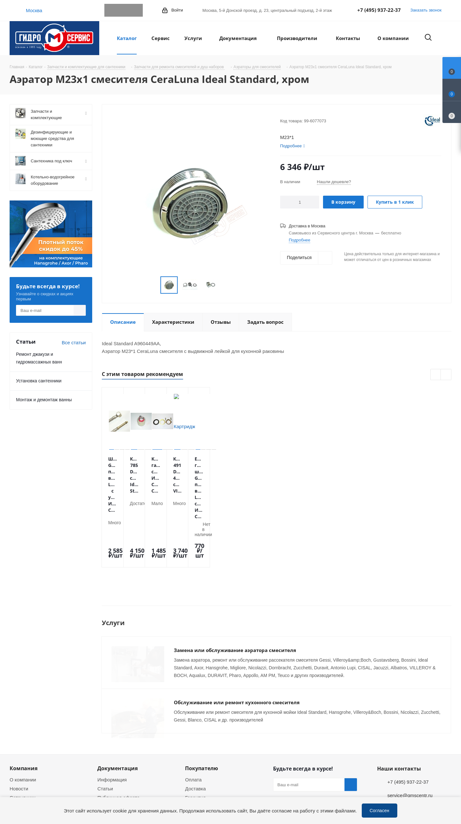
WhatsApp (123, 10)
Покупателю (201, 704)
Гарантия (195, 734)
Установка (196, 743)
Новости (19, 725)
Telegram (110, 10)
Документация (117, 704)
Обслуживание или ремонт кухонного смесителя (237, 644)
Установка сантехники (38, 381)
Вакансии (20, 743)
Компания (23, 704)
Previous (436, 374)
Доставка (195, 725)
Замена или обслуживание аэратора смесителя (235, 592)
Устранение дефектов (209, 761)
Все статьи (74, 342)
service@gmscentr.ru (410, 732)
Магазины (21, 752)
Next (446, 374)
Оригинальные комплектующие (220, 770)
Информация (112, 716)
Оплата (193, 716)
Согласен (379, 810)
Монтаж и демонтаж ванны (44, 399)
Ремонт (193, 752)
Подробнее (299, 240)
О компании (23, 716)
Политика (20, 761)
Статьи (105, 725)
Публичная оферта (118, 734)
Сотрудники (23, 734)
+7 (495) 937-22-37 (379, 10)
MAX (136, 10)
